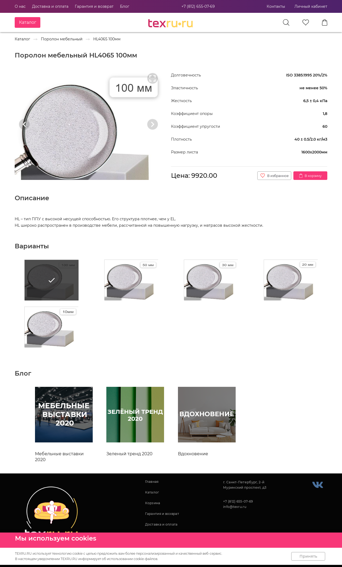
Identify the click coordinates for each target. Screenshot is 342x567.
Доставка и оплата (50, 6)
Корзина (152, 503)
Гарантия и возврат (94, 6)
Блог (124, 6)
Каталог (152, 492)
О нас (20, 6)
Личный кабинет (310, 6)
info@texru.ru (234, 507)
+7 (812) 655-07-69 (198, 6)
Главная (152, 482)
